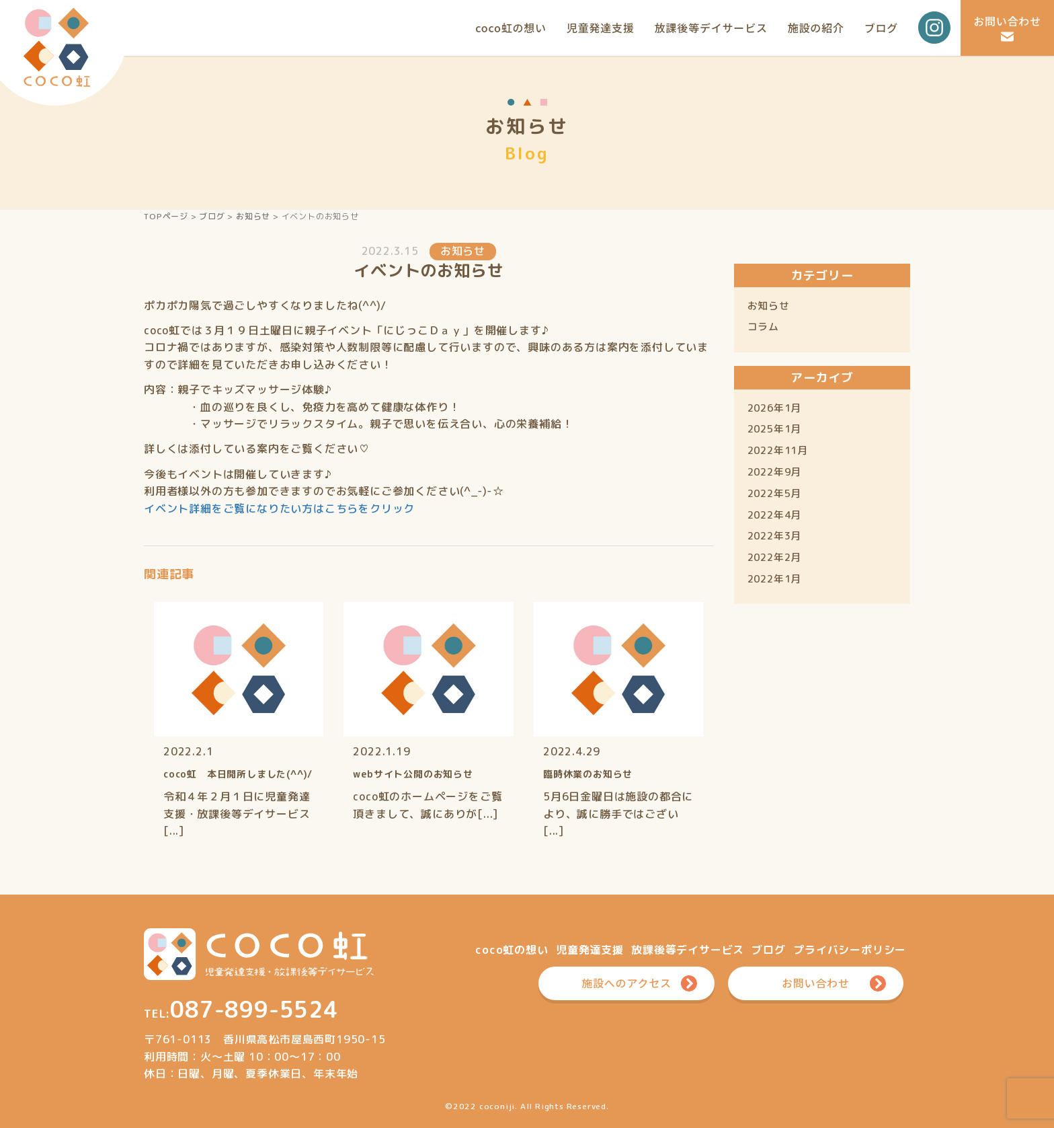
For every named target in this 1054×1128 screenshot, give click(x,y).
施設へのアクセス (627, 983)
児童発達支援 (601, 28)
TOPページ (166, 216)
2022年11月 (777, 450)
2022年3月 (774, 536)
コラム (763, 326)
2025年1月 (774, 429)
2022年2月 (774, 557)
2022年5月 (774, 493)
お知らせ (253, 216)
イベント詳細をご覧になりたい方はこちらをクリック (279, 508)
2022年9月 (774, 472)
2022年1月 (774, 579)
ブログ (881, 28)
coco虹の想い (510, 28)
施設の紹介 (816, 28)
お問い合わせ (1007, 21)
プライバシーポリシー (849, 949)
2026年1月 (774, 408)
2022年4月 (774, 515)
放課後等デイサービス (711, 28)
